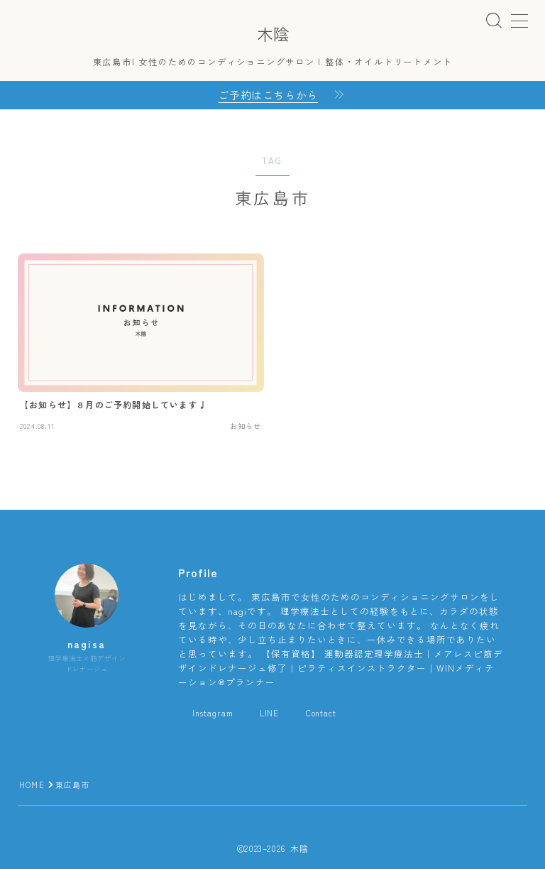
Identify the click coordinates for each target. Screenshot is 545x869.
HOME (32, 784)
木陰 (272, 34)
